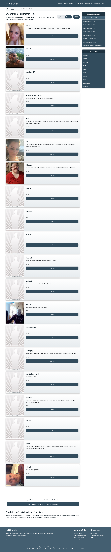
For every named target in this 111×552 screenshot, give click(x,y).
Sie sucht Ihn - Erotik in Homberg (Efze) (92, 45)
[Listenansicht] (68, 16)
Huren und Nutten (79, 3)
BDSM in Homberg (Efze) (89, 35)
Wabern (85, 58)
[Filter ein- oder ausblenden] (76, 17)
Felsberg (85, 69)
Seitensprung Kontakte (79, 537)
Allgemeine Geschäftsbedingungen (47, 547)
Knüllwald (85, 62)
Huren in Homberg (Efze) (89, 21)
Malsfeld (85, 65)
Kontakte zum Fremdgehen (80, 535)
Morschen (85, 86)
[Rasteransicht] (61, 16)
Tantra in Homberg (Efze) (89, 31)
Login (103, 3)
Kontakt (92, 537)
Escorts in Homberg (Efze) (89, 28)
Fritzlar (85, 76)
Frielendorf (85, 55)
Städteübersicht (88, 3)
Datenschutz (61, 547)
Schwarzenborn (86, 83)
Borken (84, 72)
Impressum (69, 547)
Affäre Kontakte (77, 540)
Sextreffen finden (78, 533)
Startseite (59, 3)
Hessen (12, 9)
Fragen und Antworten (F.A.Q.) (97, 535)
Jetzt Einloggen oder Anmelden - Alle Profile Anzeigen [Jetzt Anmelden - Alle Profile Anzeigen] (42, 504)
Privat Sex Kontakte (68, 3)
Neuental (85, 79)
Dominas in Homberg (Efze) (89, 38)
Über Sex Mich (93, 533)
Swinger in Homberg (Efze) (89, 42)
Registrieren (97, 3)
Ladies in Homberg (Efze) (89, 25)
